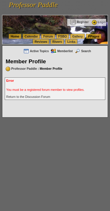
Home (15, 36)
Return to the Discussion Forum (28, 96)
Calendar (31, 36)
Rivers (57, 41)
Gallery (77, 36)
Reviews (41, 41)
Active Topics (36, 51)
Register (79, 22)
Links (71, 41)
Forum (48, 36)
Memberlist (61, 51)
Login (98, 22)
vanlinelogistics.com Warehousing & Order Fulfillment (37, 12)
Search (83, 51)
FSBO (62, 36)
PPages (93, 36)
